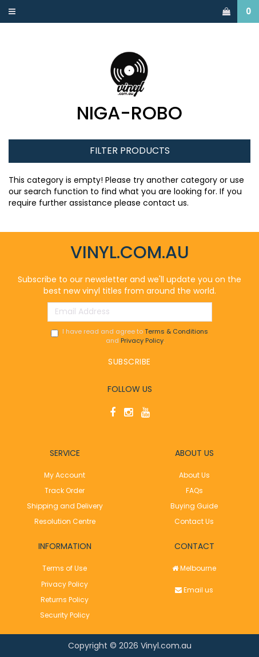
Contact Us (194, 521)
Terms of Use (64, 568)
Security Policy (65, 615)
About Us (194, 475)
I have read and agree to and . (129, 336)
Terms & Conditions (176, 331)
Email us (194, 590)
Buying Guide (194, 506)
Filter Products (130, 151)
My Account (64, 475)
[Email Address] (129, 312)
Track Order (65, 490)
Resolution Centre (64, 521)
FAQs (194, 490)
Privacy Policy (142, 340)
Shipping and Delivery (65, 506)
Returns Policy (65, 599)
